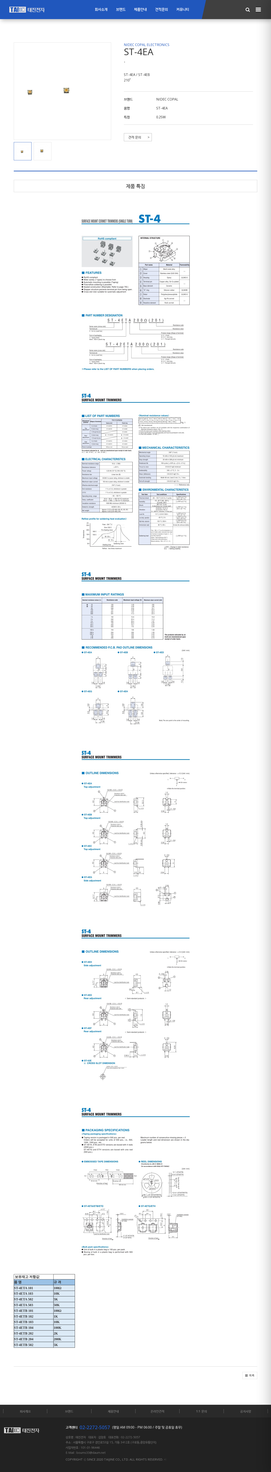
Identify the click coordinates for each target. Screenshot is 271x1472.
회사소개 (101, 10)
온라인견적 (157, 1411)
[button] (24, 151)
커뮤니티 (182, 10)
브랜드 (121, 10)
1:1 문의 (201, 1411)
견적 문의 (134, 137)
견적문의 (161, 10)
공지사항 (245, 1411)
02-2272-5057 (95, 1427)
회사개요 (25, 1411)
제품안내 (140, 10)
